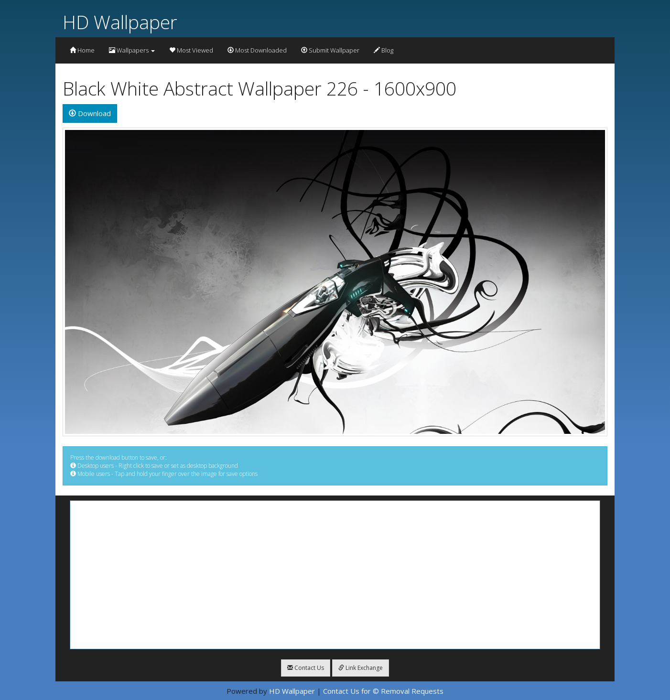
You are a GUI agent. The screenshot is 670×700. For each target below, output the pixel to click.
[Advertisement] (335, 575)
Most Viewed (191, 50)
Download (90, 113)
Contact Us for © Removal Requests (383, 691)
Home (82, 50)
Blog (383, 50)
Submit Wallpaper (330, 50)
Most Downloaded (257, 50)
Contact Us (305, 668)
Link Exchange (360, 668)
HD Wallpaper (120, 21)
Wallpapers (132, 50)
